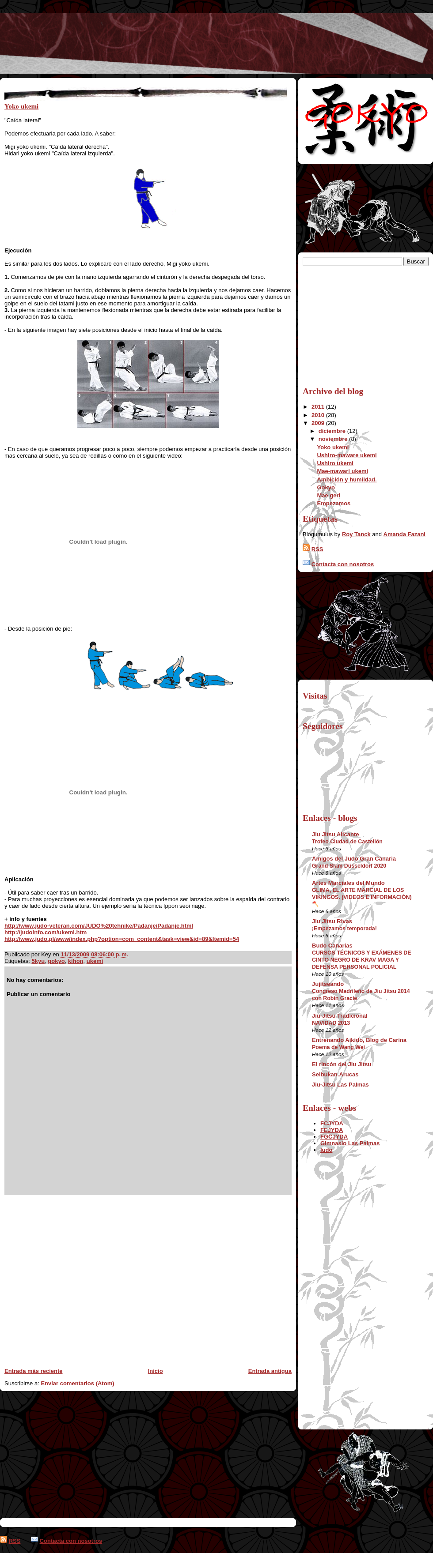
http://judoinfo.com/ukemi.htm (45, 932)
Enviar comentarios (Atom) (77, 1383)
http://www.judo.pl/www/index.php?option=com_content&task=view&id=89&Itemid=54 (121, 939)
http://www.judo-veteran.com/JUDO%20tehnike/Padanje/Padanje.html (98, 925)
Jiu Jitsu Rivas (332, 921)
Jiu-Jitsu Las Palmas (340, 1084)
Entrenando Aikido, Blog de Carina (359, 1040)
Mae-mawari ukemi (342, 471)
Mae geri (328, 495)
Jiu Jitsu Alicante (335, 834)
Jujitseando (328, 984)
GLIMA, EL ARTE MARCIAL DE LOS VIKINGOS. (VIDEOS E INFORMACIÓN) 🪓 (362, 897)
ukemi (95, 961)
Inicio (155, 1371)
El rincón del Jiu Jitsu (341, 1064)
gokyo (56, 961)
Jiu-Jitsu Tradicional (340, 1015)
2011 (318, 406)
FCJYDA (331, 1123)
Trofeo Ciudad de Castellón (347, 842)
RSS (317, 549)
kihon (76, 961)
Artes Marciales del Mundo (348, 883)
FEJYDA (331, 1130)
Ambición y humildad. (346, 479)
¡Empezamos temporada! (344, 928)
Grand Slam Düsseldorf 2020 (349, 866)
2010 (318, 415)
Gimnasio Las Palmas (350, 1143)
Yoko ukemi (21, 106)
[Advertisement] (83, 1278)
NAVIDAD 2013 (331, 1023)
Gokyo (325, 487)
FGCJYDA (334, 1136)
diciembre (333, 431)
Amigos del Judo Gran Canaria (354, 858)
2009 (318, 423)
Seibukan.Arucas (335, 1074)
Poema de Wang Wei (338, 1047)
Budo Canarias (332, 945)
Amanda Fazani (404, 534)
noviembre (334, 439)
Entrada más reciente (33, 1371)
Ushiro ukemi (335, 463)
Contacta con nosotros (342, 564)
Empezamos (333, 503)
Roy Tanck (356, 534)
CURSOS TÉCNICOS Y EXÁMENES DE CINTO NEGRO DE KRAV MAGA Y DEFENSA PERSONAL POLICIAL (361, 960)
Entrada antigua (270, 1371)
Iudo (326, 1150)
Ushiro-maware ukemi (346, 455)
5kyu (38, 961)
